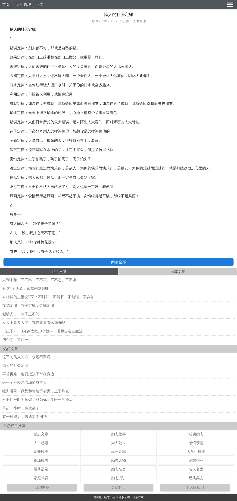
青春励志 (41, 452)
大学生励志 (196, 452)
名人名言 (196, 469)
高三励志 (118, 452)
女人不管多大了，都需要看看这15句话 (34, 323)
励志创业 (196, 460)
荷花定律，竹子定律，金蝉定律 (28, 305)
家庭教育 (41, 478)
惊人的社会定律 (15, 365)
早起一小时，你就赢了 (20, 408)
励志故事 (118, 434)
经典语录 (41, 469)
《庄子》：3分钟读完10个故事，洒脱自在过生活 (42, 331)
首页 (6, 4)
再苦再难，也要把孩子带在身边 (28, 374)
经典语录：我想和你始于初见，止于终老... (37, 391)
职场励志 (41, 460)
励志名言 (118, 469)
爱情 (32, 196)
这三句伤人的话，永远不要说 (26, 357)
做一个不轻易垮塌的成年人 (24, 382)
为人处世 (118, 443)
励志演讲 (118, 478)
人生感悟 (41, 443)
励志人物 (118, 460)
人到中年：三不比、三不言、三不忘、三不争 (39, 280)
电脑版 (98, 497)
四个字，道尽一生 (17, 340)
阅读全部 (118, 262)
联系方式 (137, 497)
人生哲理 (23, 4)
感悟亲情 (196, 443)
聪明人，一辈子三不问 (20, 314)
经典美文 (196, 478)
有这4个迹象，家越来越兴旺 (25, 288)
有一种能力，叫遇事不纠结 (24, 417)
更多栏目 (118, 487)
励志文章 (41, 434)
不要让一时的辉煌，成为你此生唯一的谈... (37, 400)
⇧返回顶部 (195, 487)
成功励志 (196, 434)
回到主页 (41, 487)
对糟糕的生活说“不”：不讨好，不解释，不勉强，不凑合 (48, 297)
